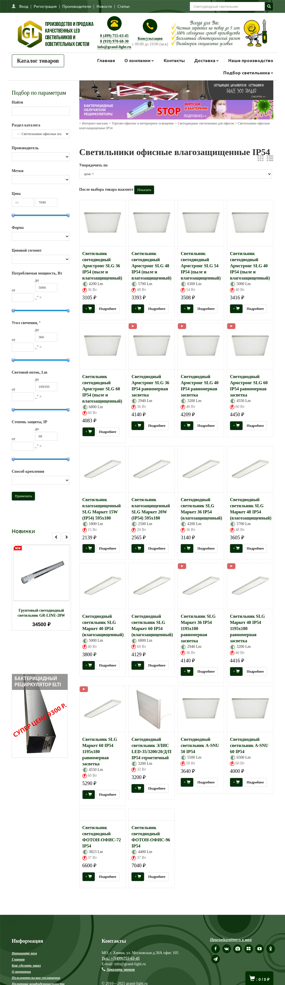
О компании (137, 60)
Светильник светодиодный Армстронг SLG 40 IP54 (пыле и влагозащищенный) (250, 265)
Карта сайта (22, 919)
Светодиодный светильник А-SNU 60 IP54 (249, 745)
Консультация (150, 38)
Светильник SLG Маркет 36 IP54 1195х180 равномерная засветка (198, 628)
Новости (104, 6)
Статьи (123, 6)
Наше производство (250, 60)
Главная (106, 60)
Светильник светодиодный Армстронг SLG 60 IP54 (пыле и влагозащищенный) (102, 388)
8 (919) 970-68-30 (114, 41)
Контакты (174, 60)
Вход (23, 6)
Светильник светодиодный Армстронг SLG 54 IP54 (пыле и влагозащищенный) (201, 265)
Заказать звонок (121, 898)
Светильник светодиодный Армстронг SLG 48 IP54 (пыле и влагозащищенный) (151, 265)
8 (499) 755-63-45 (114, 36)
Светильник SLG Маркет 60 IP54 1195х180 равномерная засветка (99, 751)
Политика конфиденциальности (38, 912)
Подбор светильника (246, 72)
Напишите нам (24, 882)
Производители (76, 6)
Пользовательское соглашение (36, 906)
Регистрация (45, 6)
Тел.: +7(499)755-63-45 (120, 887)
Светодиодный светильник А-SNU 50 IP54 (200, 745)
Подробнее (107, 309)
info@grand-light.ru (114, 47)
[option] (41, 587)
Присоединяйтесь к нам (231, 868)
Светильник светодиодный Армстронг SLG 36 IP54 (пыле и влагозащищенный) (102, 265)
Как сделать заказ (26, 894)
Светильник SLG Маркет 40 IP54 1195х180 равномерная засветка (247, 628)
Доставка (204, 60)
